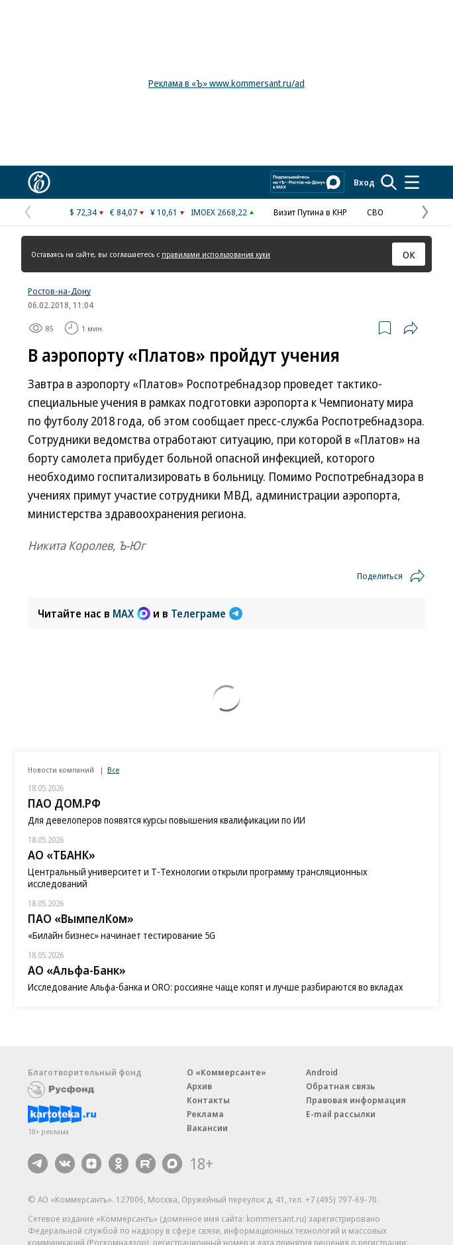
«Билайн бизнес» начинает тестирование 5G (121, 935)
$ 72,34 (83, 212)
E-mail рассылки (341, 1114)
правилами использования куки (216, 254)
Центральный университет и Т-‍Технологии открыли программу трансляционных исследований (198, 877)
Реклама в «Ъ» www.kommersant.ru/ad (226, 83)
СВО (375, 212)
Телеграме (206, 613)
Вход (364, 182)
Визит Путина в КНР (310, 212)
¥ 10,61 (163, 212)
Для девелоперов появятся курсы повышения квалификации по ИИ (166, 820)
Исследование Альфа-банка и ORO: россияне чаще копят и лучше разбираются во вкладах (215, 987)
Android (322, 1072)
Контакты (208, 1100)
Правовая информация (356, 1100)
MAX (131, 613)
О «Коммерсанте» (226, 1072)
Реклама (205, 1114)
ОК (409, 254)
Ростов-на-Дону (59, 291)
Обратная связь (340, 1086)
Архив (199, 1086)
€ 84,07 (123, 212)
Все (113, 770)
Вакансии (207, 1128)
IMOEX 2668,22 (219, 212)
